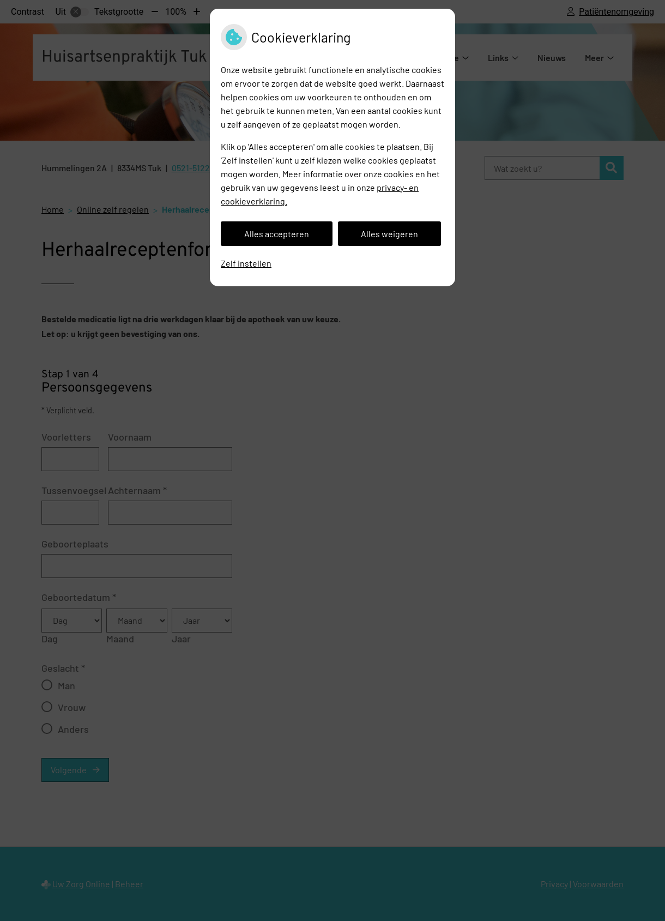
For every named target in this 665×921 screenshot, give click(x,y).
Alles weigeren (389, 233)
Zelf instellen (246, 263)
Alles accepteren (276, 233)
